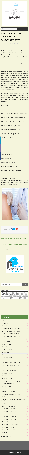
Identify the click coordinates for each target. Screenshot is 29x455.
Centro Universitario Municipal (11, 331)
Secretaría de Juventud (9, 422)
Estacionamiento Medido (9, 375)
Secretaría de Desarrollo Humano (12, 414)
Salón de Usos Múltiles (9, 406)
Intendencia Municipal (8, 391)
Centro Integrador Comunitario (11, 328)
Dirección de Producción (9, 370)
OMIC (3, 397)
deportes (5, 360)
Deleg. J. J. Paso (7, 349)
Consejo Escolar (7, 339)
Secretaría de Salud (16, 43)
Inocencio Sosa (6, 386)
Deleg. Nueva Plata (7, 357)
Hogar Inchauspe (7, 378)
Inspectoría (5, 389)
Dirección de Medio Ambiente (11, 365)
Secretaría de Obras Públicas (11, 424)
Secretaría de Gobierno (9, 416)
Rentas (4, 403)
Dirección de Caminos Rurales (11, 362)
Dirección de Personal (8, 368)
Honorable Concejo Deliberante (11, 381)
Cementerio (5, 325)
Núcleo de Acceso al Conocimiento (12, 394)
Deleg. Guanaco (6, 347)
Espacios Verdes (7, 373)
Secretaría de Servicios (9, 429)
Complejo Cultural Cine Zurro (10, 333)
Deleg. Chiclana (6, 341)
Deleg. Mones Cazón (8, 354)
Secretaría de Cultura (8, 408)
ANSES (4, 320)
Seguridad (5, 432)
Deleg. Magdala (6, 352)
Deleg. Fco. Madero (7, 344)
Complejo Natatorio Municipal (11, 336)
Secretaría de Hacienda (9, 419)
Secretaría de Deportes (9, 411)
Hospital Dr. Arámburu (8, 383)
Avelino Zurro (6, 323)
